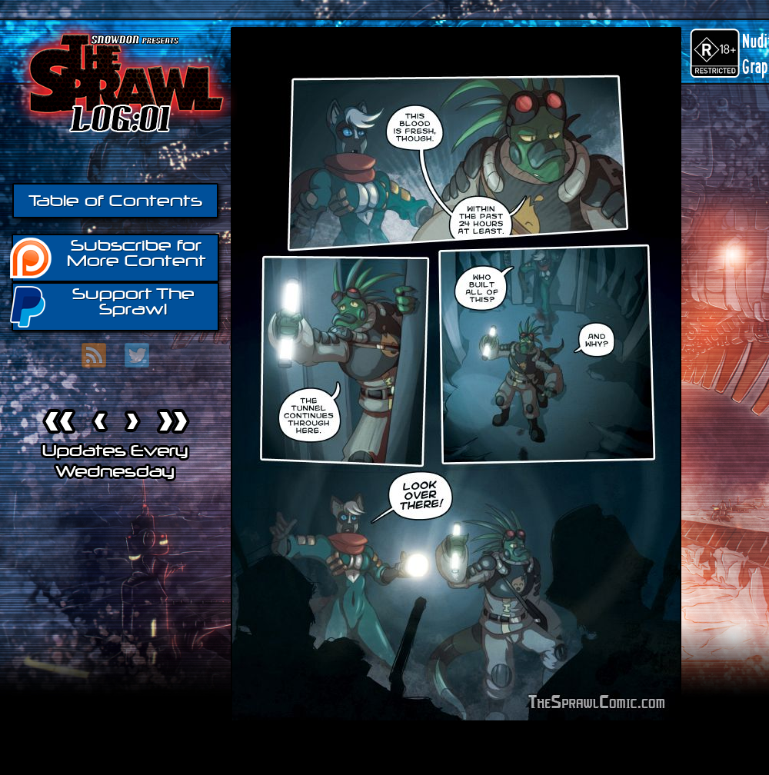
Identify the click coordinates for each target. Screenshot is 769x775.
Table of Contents (115, 201)
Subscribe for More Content (109, 256)
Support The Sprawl (103, 306)
